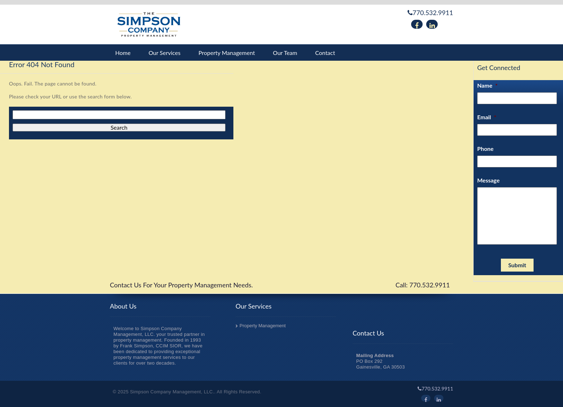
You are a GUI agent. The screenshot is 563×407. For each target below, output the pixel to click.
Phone (485, 148)
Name (487, 85)
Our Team (285, 52)
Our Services (165, 52)
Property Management (227, 52)
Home (123, 52)
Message (488, 180)
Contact (325, 52)
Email (486, 117)
